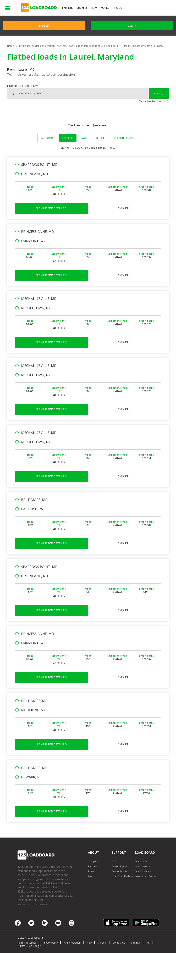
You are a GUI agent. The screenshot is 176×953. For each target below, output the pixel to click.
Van (84, 138)
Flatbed (67, 138)
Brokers (82, 7)
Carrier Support (120, 866)
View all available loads (152, 101)
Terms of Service (27, 942)
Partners (92, 866)
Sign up (65, 147)
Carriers (67, 7)
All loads (47, 138)
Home (10, 45)
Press (91, 871)
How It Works (100, 7)
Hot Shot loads (123, 138)
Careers (102, 942)
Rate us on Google (30, 946)
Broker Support (120, 871)
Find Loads (141, 861)
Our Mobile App (143, 871)
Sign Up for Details (51, 208)
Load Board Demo (145, 876)
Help (89, 942)
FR (148, 942)
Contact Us (119, 942)
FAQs (115, 861)
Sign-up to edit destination (54, 74)
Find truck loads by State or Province (143, 45)
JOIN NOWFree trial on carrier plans (149, 8)
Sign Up (44, 25)
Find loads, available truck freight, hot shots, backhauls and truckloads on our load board (68, 45)
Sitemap (135, 942)
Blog (90, 876)
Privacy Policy (50, 942)
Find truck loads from (22, 85)
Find (157, 93)
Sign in (132, 25)
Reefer (100, 138)
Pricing (117, 7)
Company (93, 861)
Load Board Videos (122, 876)
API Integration (72, 942)
